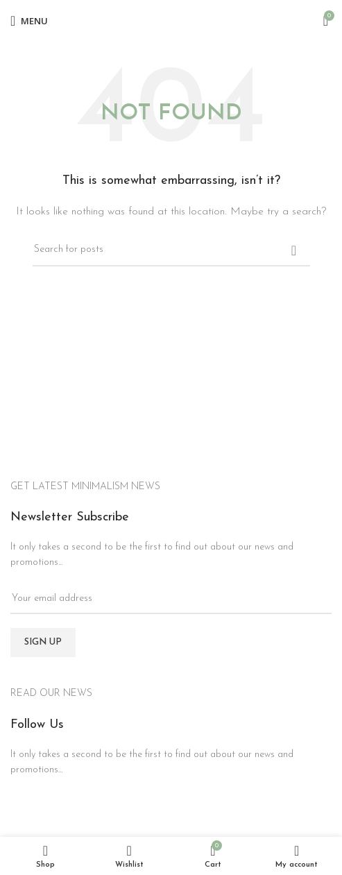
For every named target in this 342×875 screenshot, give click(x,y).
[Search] (171, 250)
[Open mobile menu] (29, 21)
